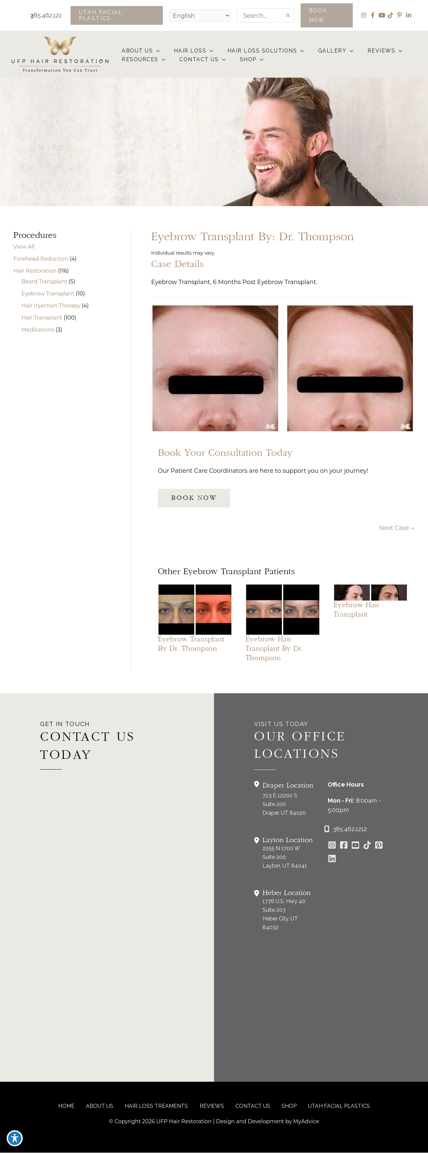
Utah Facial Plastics (335, 1107)
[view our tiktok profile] (390, 15)
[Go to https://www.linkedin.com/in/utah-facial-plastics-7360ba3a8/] (332, 861)
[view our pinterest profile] (399, 15)
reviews (212, 1107)
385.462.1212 (42, 15)
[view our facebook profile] (372, 15)
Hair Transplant (41, 318)
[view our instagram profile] (363, 15)
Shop (286, 1107)
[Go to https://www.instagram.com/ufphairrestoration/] (332, 847)
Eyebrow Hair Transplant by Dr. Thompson (274, 649)
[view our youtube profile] (381, 15)
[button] (115, 15)
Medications (37, 330)
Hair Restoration (35, 271)
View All (23, 247)
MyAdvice (307, 1123)
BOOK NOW (194, 499)
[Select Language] (198, 15)
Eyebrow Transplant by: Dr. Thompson (252, 237)
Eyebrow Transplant (48, 294)
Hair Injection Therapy (50, 306)
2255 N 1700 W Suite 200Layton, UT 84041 (284, 858)
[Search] (287, 15)
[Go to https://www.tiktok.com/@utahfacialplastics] (367, 847)
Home (71, 1107)
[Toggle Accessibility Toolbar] (15, 1139)
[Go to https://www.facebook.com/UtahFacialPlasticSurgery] (343, 847)
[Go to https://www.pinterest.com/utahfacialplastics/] (378, 847)
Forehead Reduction (40, 259)
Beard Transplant (44, 282)
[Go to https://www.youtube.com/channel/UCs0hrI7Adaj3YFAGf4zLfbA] (355, 847)
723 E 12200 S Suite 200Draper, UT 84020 (284, 805)
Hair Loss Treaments (158, 1107)
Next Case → (396, 529)
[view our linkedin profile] (408, 15)
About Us (102, 1107)
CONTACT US (251, 1107)
